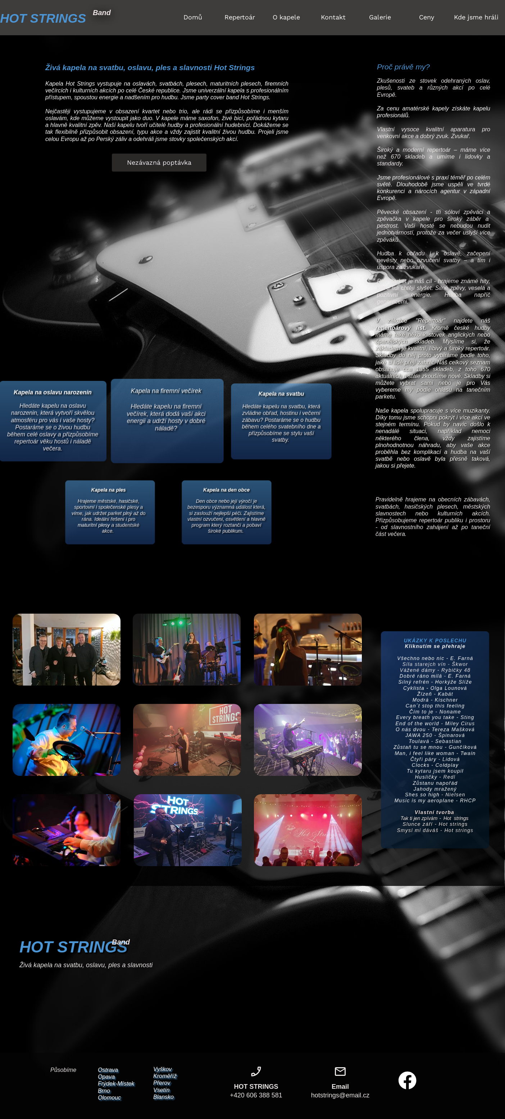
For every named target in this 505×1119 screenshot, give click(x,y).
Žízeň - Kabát (435, 686)
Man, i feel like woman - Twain (435, 755)
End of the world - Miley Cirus (435, 721)
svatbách (170, 84)
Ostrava (108, 1070)
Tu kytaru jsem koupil (435, 776)
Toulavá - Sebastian (435, 741)
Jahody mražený (435, 796)
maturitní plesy (91, 527)
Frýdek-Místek (116, 1084)
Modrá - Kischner (435, 693)
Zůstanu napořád (435, 790)
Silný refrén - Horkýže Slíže (435, 672)
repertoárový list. (401, 328)
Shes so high (420, 803)
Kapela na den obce (226, 486)
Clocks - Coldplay (435, 769)
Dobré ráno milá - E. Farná (435, 666)
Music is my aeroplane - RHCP (435, 811)
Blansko (163, 1097)
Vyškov (162, 1069)
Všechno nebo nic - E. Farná (435, 645)
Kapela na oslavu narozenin (52, 397)
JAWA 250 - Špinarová (435, 735)
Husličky (425, 783)
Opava (106, 1077)
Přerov (161, 1083)
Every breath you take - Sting (435, 714)
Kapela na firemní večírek (166, 393)
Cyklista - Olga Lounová (435, 679)
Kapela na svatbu (281, 393)
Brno (104, 1091)
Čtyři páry (421, 762)
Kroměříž (165, 1076)
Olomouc (109, 1098)
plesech (196, 84)
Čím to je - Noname (435, 707)
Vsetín (161, 1090)
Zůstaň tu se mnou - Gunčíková (435, 748)
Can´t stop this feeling (435, 700)
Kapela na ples (108, 486)
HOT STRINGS (43, 18)
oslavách (144, 84)
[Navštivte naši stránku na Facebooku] (408, 1081)
